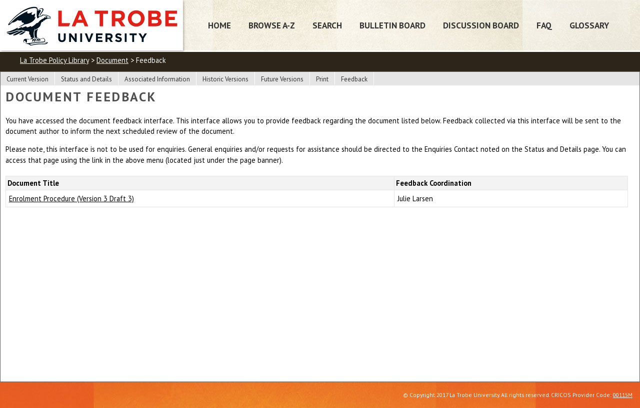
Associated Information (157, 79)
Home (219, 25)
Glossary (589, 25)
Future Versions (282, 79)
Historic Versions (225, 79)
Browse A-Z (271, 25)
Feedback (354, 79)
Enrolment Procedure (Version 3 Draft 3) (71, 198)
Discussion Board (481, 25)
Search (327, 25)
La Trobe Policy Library (54, 60)
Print (322, 79)
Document (112, 60)
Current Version (27, 79)
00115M (622, 395)
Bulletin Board (393, 25)
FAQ (544, 25)
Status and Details (86, 79)
